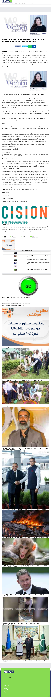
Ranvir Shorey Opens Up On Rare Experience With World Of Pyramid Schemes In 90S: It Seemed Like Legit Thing (25, 448)
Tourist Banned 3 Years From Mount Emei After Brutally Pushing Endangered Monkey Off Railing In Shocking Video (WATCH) (24, 565)
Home (3, 5)
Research (30, 5)
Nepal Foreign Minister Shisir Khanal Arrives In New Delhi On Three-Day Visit (24, 509)
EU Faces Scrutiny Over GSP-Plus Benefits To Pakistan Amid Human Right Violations (23, 661)
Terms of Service (7, 683)
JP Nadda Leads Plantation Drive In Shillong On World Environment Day (22, 380)
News (7, 5)
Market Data (23, 5)
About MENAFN (7, 689)
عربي (27, 3)
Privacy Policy (6, 684)
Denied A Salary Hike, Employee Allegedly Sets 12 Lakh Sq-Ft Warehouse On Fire (25, 537)
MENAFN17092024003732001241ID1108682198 (14, 201)
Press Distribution (15, 5)
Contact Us (6, 686)
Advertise (5, 687)
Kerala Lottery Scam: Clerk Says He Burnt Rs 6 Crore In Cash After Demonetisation (20, 623)
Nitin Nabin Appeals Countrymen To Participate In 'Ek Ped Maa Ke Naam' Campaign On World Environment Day (23, 405)
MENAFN (4, 51)
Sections (43, 5)
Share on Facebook (18, 46)
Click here (11, 677)
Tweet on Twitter (24, 46)
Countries (36, 5)
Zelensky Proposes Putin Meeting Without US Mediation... (37, 259)
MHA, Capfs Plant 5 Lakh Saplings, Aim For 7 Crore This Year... (37, 269)
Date (4, 45)
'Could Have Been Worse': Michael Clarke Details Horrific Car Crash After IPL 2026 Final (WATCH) (25, 594)
